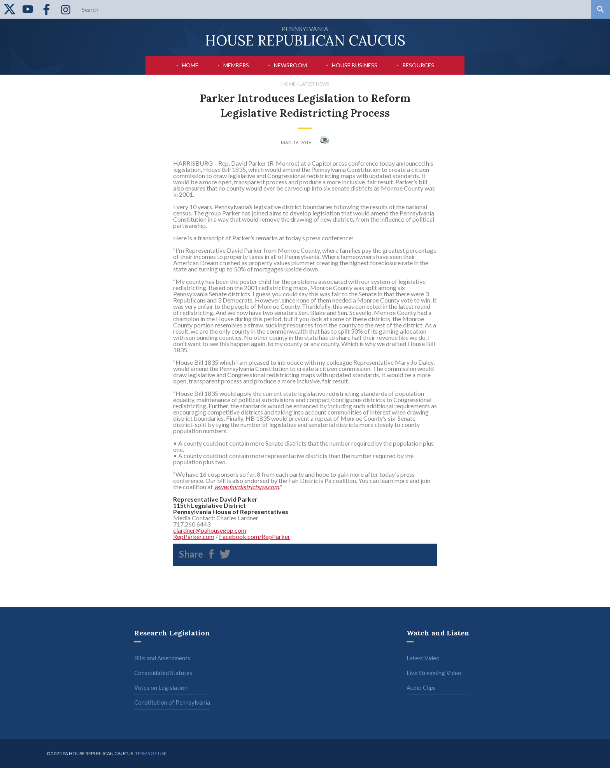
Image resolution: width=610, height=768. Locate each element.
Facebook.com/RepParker (254, 536)
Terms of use (151, 753)
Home (190, 65)
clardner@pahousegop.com (209, 530)
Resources (418, 65)
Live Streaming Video (434, 672)
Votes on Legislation (161, 687)
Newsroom (290, 65)
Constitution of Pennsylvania (172, 702)
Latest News (314, 84)
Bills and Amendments (162, 657)
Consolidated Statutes (163, 672)
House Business (354, 65)
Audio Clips (421, 687)
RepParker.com (193, 536)
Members (236, 65)
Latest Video (423, 657)
